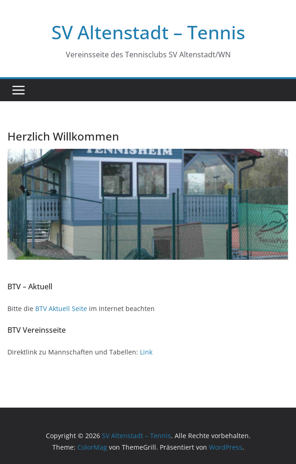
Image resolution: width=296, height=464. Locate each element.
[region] (148, 204)
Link (146, 352)
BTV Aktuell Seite (61, 308)
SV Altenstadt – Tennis (148, 32)
